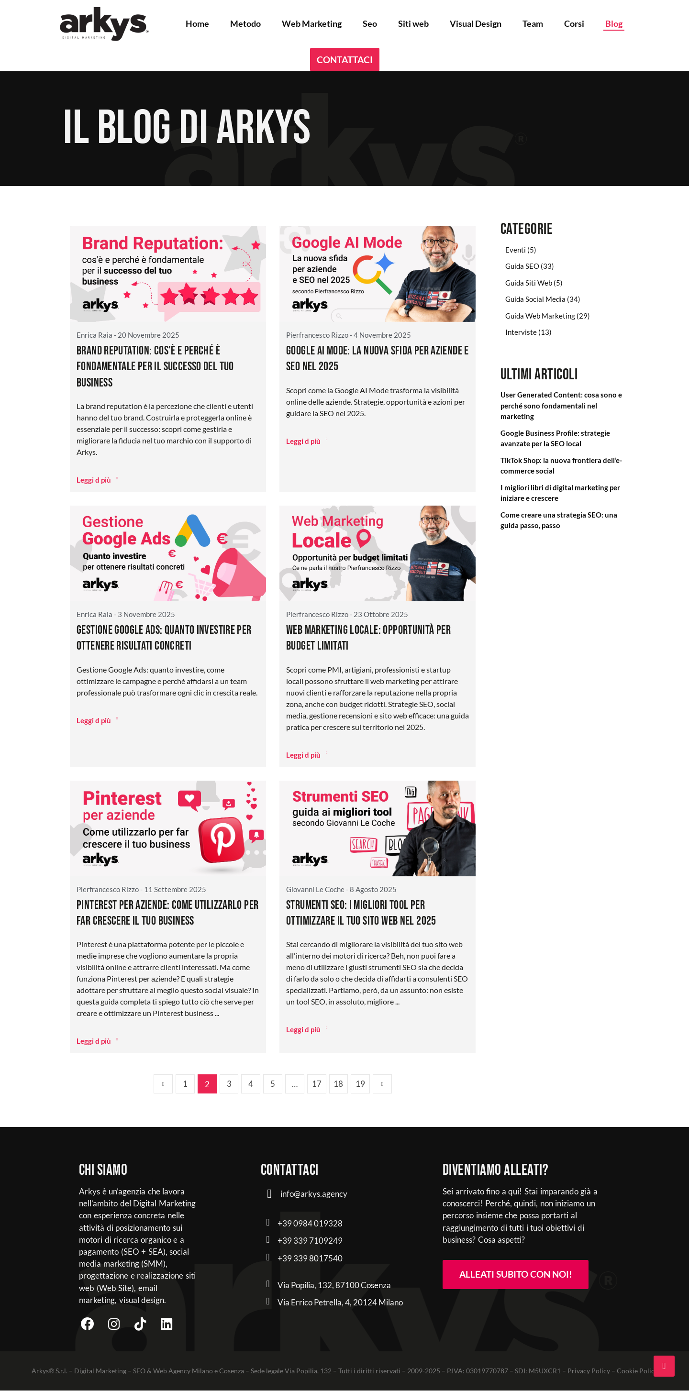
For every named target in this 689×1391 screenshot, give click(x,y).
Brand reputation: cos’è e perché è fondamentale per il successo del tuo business (157, 366)
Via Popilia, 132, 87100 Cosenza (334, 1285)
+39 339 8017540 (310, 1258)
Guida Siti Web (528, 282)
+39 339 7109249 (310, 1241)
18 (339, 1084)
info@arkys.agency (313, 1194)
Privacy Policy (588, 1371)
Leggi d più (97, 479)
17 (317, 1084)
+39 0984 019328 (310, 1223)
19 (361, 1084)
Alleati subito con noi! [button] (515, 1274)
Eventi (515, 249)
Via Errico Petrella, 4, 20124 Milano (340, 1302)
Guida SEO (522, 266)
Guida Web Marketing (540, 315)
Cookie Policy (637, 1371)
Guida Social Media (535, 299)
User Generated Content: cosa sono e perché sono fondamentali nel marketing (561, 405)
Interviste (521, 332)
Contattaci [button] (345, 59)
